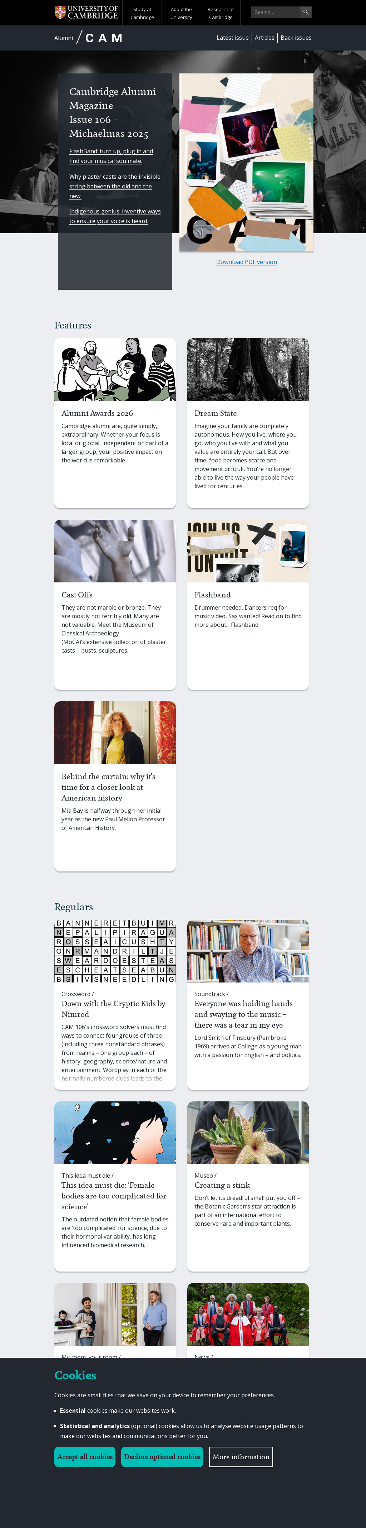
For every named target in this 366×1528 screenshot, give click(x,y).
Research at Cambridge (221, 13)
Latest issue (233, 38)
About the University (181, 13)
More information (241, 1456)
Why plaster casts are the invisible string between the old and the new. (114, 186)
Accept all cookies (85, 1456)
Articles (264, 38)
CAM (104, 38)
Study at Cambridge (142, 13)
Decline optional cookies (162, 1456)
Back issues (296, 38)
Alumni (63, 38)
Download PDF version (246, 262)
